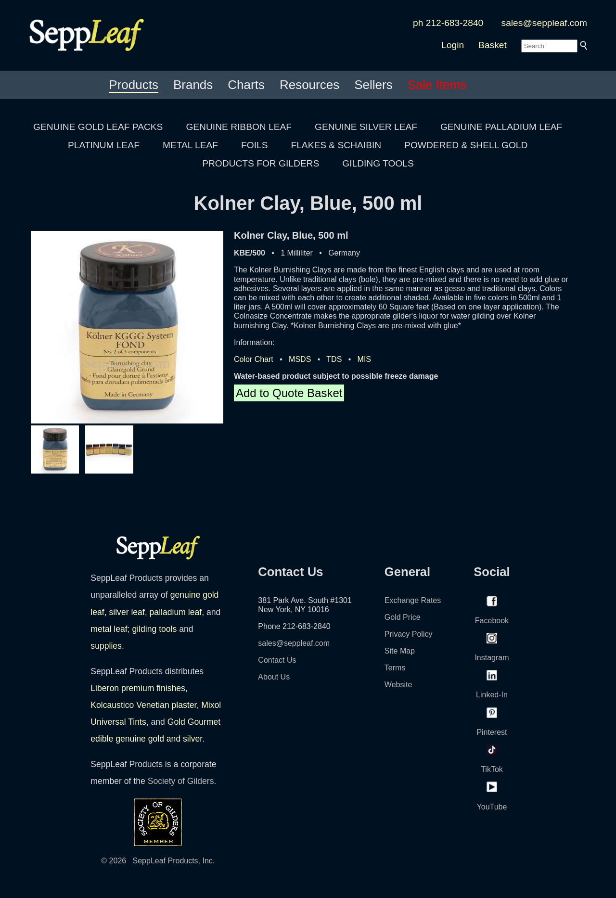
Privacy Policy (409, 634)
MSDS (300, 359)
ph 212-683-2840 (448, 23)
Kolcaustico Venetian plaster (143, 705)
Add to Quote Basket (289, 392)
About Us (274, 677)
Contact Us (277, 660)
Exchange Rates (413, 600)
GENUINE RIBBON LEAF (239, 127)
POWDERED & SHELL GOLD (465, 145)
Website (398, 684)
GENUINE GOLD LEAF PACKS (98, 127)
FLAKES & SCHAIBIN (336, 145)
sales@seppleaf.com (544, 23)
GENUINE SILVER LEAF (366, 127)
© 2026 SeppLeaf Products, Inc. (158, 861)
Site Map (400, 651)
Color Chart (253, 359)
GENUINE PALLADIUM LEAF (501, 127)
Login (452, 45)
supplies (106, 646)
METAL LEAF (190, 145)
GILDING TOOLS (378, 163)
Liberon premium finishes (137, 688)
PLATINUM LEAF (104, 145)
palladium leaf (176, 612)
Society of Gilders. (182, 781)
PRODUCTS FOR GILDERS (260, 163)
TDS (334, 359)
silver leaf (126, 612)
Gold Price (403, 617)
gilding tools (154, 629)
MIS (364, 359)
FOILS (254, 145)
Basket (492, 45)
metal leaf (108, 629)
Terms (395, 668)
